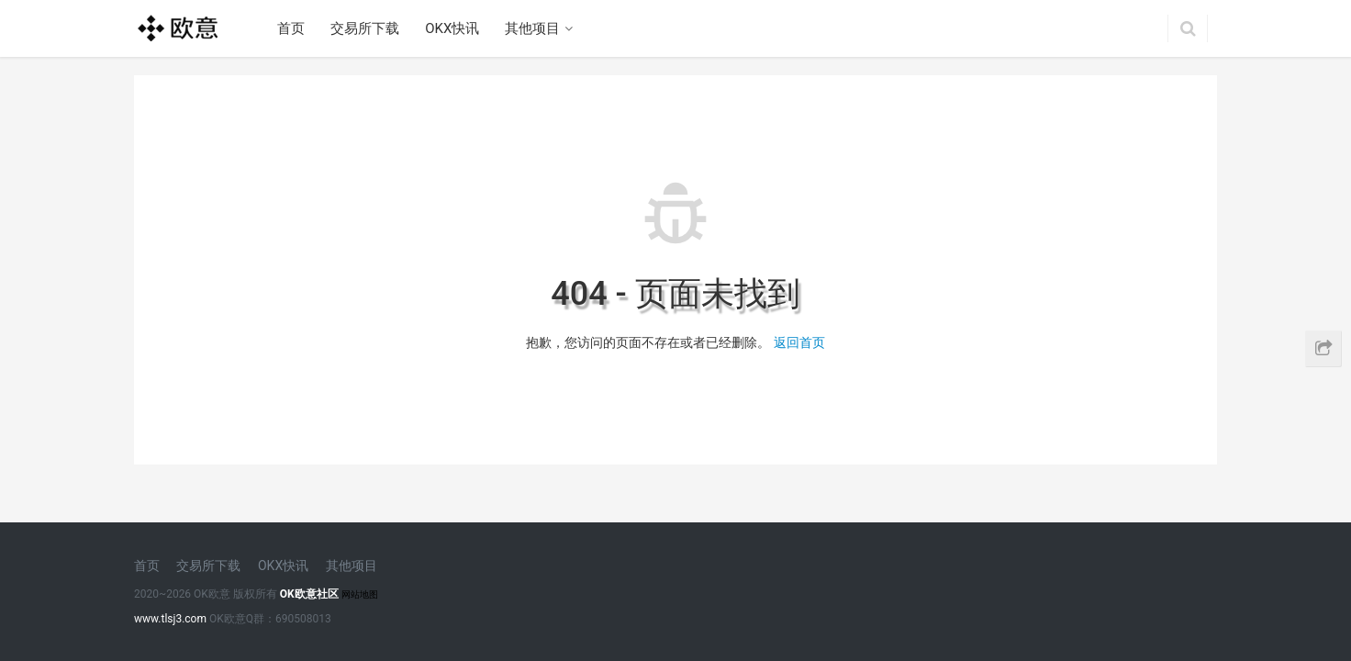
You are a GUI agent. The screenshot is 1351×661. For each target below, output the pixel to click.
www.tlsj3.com (170, 618)
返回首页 (799, 342)
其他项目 (532, 28)
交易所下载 (364, 28)
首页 (291, 28)
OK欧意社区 (309, 594)
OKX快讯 (452, 28)
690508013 (303, 618)
